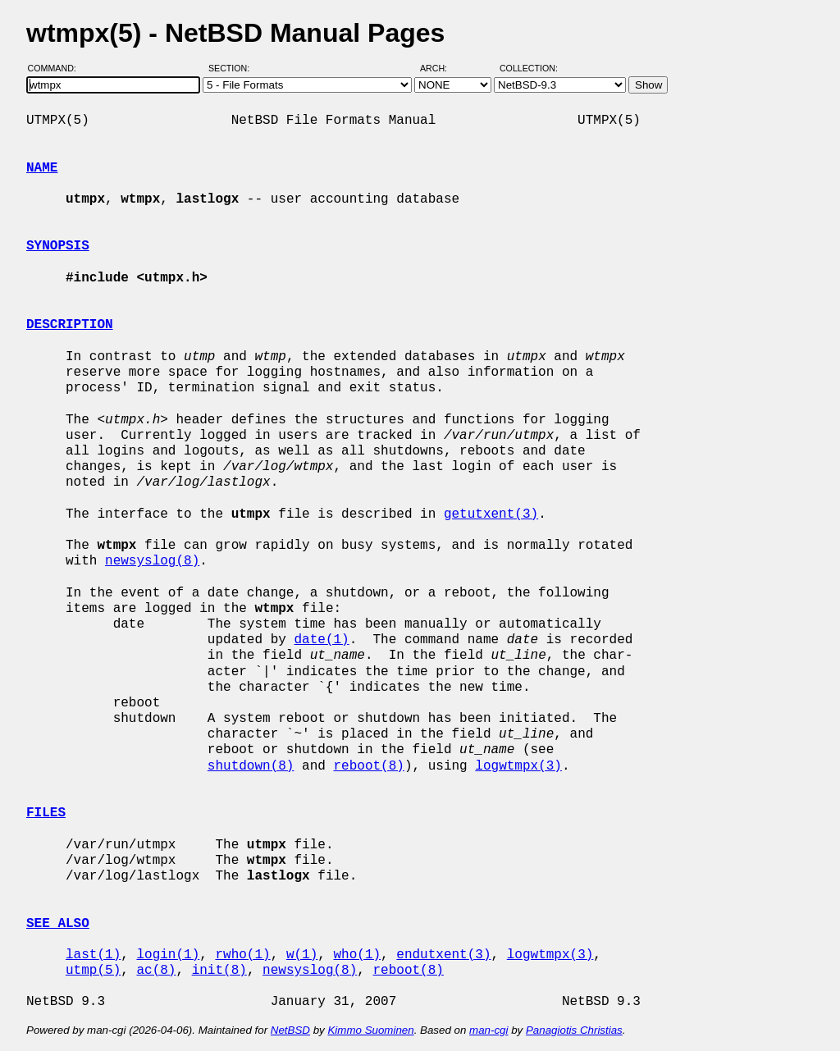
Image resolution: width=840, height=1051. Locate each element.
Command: (57, 68)
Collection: (529, 68)
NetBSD (290, 1030)
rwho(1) (242, 955)
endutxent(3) (443, 955)
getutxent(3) (491, 514)
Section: (232, 68)
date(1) (321, 640)
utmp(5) (93, 971)
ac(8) (156, 971)
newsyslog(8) (152, 561)
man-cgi (488, 1030)
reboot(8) (368, 766)
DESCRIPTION (69, 325)
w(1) (301, 955)
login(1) (167, 955)
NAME (41, 168)
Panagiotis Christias (574, 1030)
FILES (46, 813)
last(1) (93, 955)
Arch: (441, 68)
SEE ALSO (57, 924)
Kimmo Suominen (370, 1030)
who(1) (357, 955)
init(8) (219, 971)
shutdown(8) (251, 766)
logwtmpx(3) (518, 766)
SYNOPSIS (57, 246)
